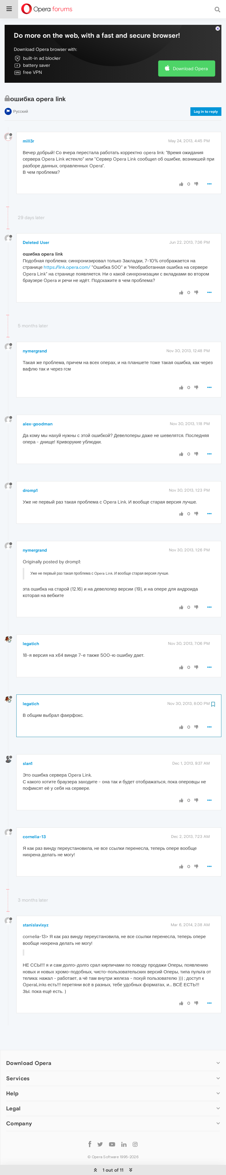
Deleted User (36, 223)
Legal (13, 1089)
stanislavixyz (36, 906)
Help (12, 1074)
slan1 (28, 744)
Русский (20, 92)
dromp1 (30, 471)
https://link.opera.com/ (67, 248)
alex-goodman (38, 405)
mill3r (28, 122)
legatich (31, 624)
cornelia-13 (34, 818)
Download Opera (190, 49)
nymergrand (35, 332)
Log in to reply (206, 93)
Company (19, 1104)
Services (17, 1059)
